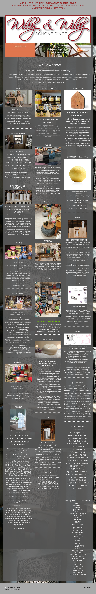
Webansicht (87, 587)
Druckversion (10, 587)
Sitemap (18, 587)
